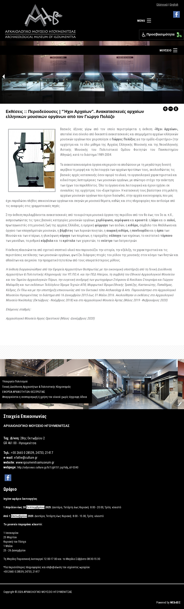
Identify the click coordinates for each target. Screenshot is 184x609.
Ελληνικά (162, 4)
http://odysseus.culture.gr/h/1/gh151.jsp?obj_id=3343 (47, 467)
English (174, 4)
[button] (178, 33)
